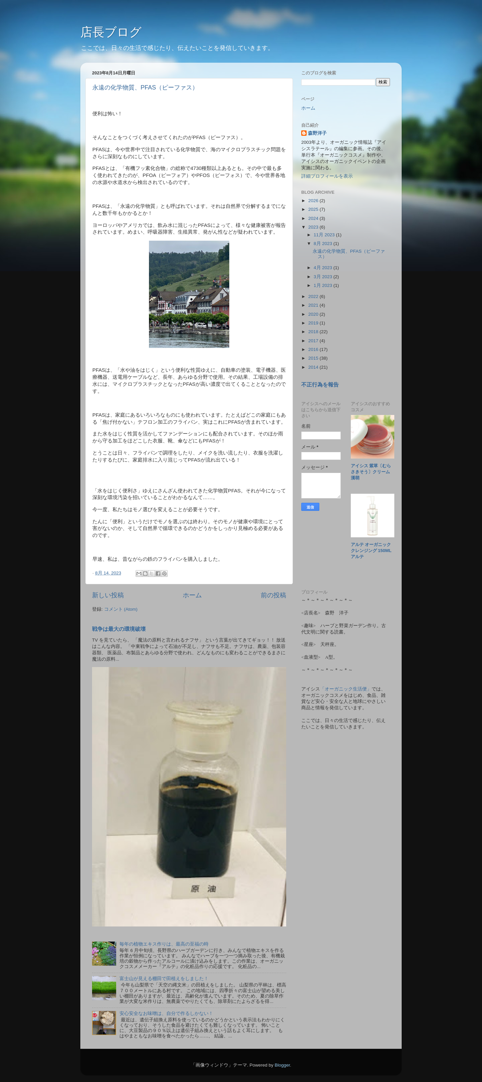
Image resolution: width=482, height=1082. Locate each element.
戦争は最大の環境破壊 (119, 629)
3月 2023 (323, 276)
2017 (314, 340)
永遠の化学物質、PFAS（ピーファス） (145, 87)
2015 (314, 358)
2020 (314, 314)
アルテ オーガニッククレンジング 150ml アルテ (373, 550)
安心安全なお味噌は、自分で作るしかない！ (166, 1013)
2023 (314, 227)
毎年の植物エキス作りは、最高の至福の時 (164, 944)
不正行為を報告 (320, 384)
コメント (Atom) (121, 609)
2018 (314, 331)
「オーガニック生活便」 (346, 689)
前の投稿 (273, 595)
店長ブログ (111, 32)
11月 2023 (325, 234)
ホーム (192, 595)
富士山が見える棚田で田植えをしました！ (164, 978)
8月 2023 (323, 243)
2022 (314, 296)
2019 (314, 322)
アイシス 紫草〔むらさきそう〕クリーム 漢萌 (372, 471)
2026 (314, 200)
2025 (314, 209)
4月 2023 (323, 267)
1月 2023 (323, 285)
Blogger (282, 1065)
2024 (314, 218)
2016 (314, 349)
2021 (314, 305)
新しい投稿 (108, 595)
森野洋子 (317, 133)
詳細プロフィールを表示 (327, 176)
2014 (314, 367)
